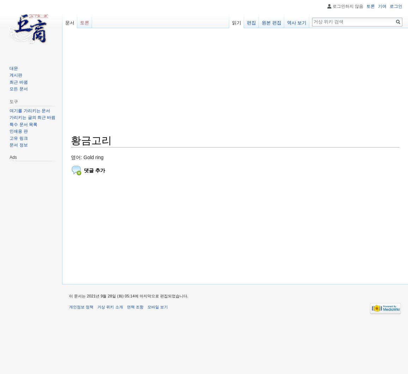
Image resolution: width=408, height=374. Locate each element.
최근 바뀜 (19, 82)
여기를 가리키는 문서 (30, 110)
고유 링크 (19, 138)
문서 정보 (19, 145)
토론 (370, 6)
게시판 (16, 75)
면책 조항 (135, 307)
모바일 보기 (157, 307)
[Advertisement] (235, 84)
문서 (69, 22)
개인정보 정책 (81, 307)
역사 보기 (297, 22)
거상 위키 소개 (110, 307)
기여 (382, 6)
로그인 (396, 6)
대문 (14, 68)
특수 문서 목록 (23, 124)
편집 (251, 22)
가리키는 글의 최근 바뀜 (32, 117)
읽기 (236, 22)
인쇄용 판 (19, 131)
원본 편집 (271, 22)
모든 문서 (19, 88)
